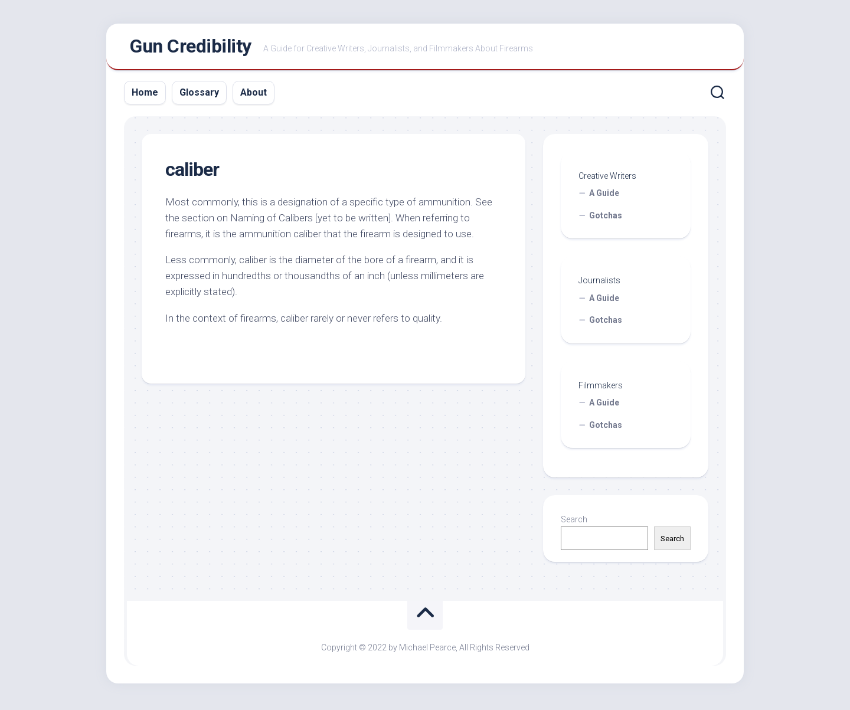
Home (145, 94)
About (253, 94)
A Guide (604, 196)
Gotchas (605, 218)
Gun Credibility (190, 48)
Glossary (199, 94)
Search (574, 522)
